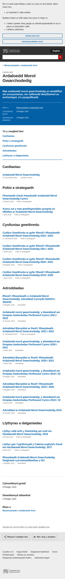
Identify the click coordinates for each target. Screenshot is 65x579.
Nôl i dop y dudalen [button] (46, 537)
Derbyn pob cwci (32, 36)
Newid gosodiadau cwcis (32, 42)
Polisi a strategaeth (13, 141)
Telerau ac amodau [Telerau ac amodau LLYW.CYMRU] (25, 555)
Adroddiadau (10, 150)
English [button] (56, 51)
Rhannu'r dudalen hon (17, 537)
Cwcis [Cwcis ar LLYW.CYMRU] (55, 552)
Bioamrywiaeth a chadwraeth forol (20, 65)
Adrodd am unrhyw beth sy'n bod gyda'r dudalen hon (26, 527)
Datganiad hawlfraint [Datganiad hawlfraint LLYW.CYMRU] (40, 552)
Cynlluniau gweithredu (15, 146)
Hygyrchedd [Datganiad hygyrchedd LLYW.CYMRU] (22, 552)
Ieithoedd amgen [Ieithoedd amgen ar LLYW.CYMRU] (42, 558)
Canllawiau (8, 136)
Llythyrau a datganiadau (16, 155)
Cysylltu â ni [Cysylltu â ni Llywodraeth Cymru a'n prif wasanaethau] (8, 552)
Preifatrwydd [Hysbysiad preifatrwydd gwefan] (8, 555)
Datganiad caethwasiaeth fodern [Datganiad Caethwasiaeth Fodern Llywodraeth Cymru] (17, 558)
